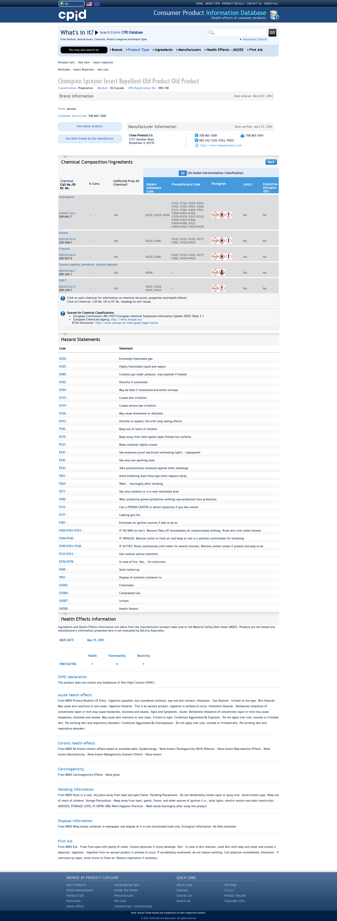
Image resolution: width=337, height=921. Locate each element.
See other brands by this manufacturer (90, 138)
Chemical (66, 181)
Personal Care (123, 895)
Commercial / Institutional (133, 906)
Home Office (75, 906)
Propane (64, 248)
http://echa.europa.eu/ (126, 319)
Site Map (230, 885)
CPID (72, 15)
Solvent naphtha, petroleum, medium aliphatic (88, 264)
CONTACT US (254, 3)
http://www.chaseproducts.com (221, 145)
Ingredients (164, 50)
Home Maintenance (80, 890)
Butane (63, 233)
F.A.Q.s (229, 890)
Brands (117, 50)
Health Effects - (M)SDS (225, 50)
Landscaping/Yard (126, 885)
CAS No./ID (68, 184)
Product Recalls (235, 895)
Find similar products (90, 126)
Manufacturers (189, 50)
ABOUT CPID (212, 3)
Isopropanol (66, 197)
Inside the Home (126, 890)
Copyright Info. (235, 901)
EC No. (65, 188)
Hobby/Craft (75, 895)
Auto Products (76, 885)
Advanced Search (255, 39)
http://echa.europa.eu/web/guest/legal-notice (127, 322)
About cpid (184, 885)
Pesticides (73, 901)
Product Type (138, 50)
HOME (199, 3)
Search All (183, 901)
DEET (63, 280)
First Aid (256, 50)
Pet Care (120, 901)
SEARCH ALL (271, 3)
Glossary (182, 890)
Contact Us (184, 895)
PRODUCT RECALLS (233, 3)
